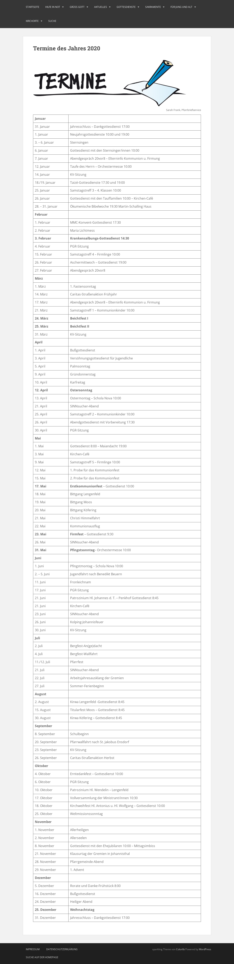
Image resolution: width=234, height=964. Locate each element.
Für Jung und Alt (181, 7)
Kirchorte (32, 21)
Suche (52, 21)
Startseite (32, 7)
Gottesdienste (126, 7)
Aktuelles (100, 7)
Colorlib (180, 949)
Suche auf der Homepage (42, 957)
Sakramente (153, 7)
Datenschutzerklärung (62, 949)
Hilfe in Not (52, 7)
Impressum (33, 949)
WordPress (205, 949)
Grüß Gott (77, 7)
